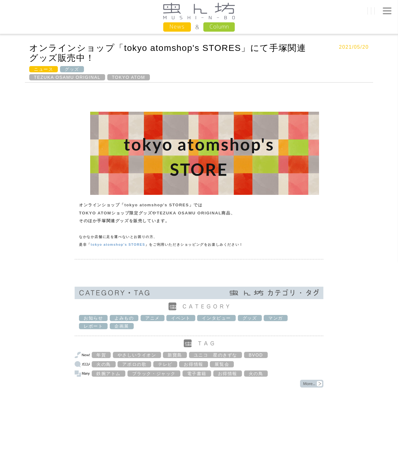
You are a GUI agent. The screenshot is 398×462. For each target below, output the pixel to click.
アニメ (152, 318)
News (177, 26)
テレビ (165, 364)
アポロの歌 (134, 364)
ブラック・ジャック (154, 373)
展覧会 (222, 364)
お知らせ (93, 318)
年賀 (101, 354)
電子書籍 (196, 373)
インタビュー (216, 318)
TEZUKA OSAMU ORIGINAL (67, 77)
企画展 (121, 326)
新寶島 (175, 354)
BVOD (256, 354)
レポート (93, 326)
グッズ (72, 69)
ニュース (43, 69)
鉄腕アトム (108, 373)
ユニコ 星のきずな (215, 354)
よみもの (124, 318)
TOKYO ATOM (128, 77)
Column (219, 26)
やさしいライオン (137, 354)
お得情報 (193, 364)
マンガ (275, 318)
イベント (180, 318)
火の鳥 (103, 364)
